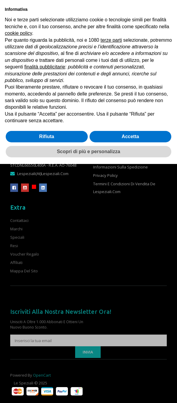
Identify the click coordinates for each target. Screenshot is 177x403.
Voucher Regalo (24, 254)
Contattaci (19, 220)
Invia (88, 362)
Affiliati (16, 262)
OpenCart (42, 378)
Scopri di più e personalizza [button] (88, 151)
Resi (14, 245)
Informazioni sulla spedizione (120, 167)
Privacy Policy (105, 175)
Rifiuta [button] (46, 136)
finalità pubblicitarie (44, 66)
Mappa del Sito (24, 271)
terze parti (111, 40)
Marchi (16, 229)
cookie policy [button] (18, 33)
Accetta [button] (130, 136)
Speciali (17, 237)
